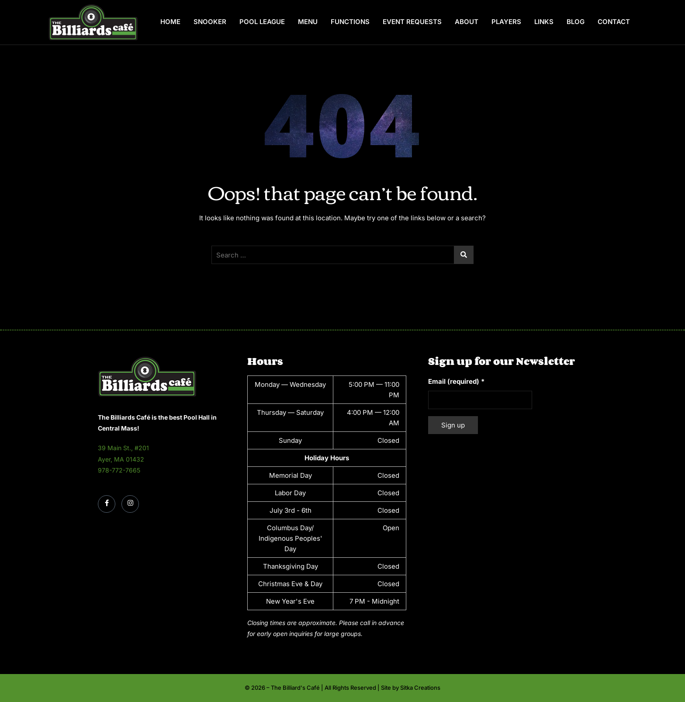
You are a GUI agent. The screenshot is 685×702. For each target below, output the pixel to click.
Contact (614, 21)
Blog (576, 21)
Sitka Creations (420, 687)
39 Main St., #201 (123, 448)
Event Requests (412, 21)
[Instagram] (130, 504)
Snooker (210, 21)
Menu (308, 21)
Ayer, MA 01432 (121, 459)
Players (506, 21)
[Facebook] (106, 504)
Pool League (262, 21)
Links (544, 21)
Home (170, 21)
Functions (350, 21)
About (466, 21)
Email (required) (456, 381)
